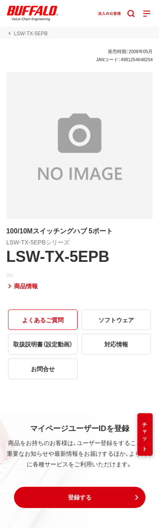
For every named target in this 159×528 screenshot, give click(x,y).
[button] (79, 497)
